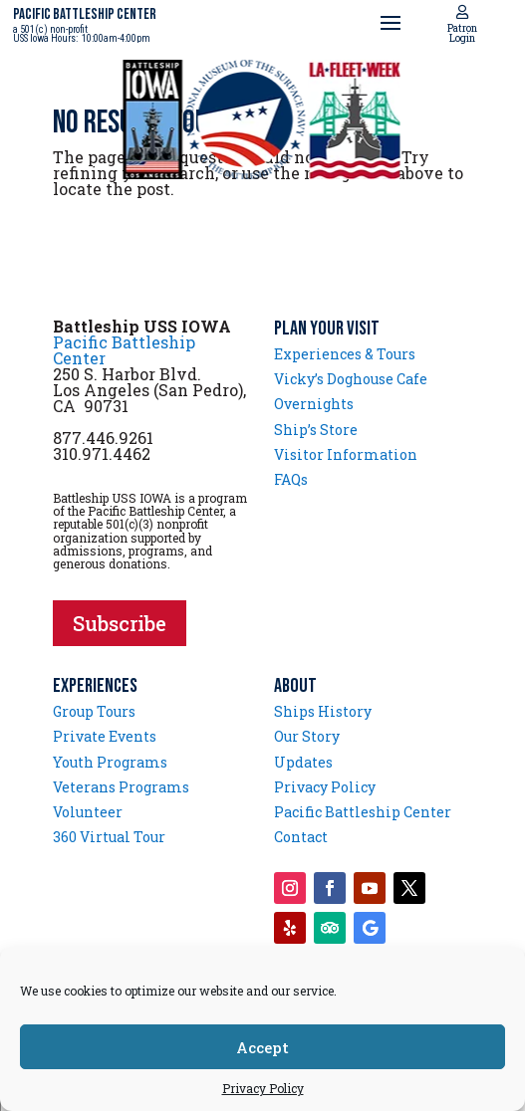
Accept (262, 1047)
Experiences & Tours (344, 353)
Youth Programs (110, 762)
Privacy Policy (263, 1088)
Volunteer (88, 811)
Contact (301, 836)
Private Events (104, 736)
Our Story (307, 736)
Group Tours (94, 711)
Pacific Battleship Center (124, 350)
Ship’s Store (316, 429)
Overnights (314, 403)
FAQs (291, 479)
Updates (303, 762)
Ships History (323, 711)
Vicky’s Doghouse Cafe (350, 378)
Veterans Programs (121, 787)
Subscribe (119, 623)
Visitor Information (345, 454)
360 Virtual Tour (109, 836)
